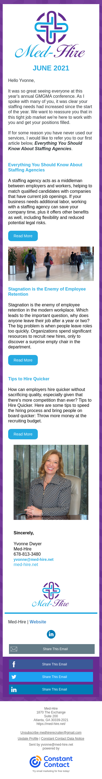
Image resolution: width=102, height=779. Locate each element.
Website (38, 622)
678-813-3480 (27, 554)
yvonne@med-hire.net (34, 559)
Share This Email (55, 649)
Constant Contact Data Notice (62, 739)
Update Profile (28, 739)
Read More (23, 236)
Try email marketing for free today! (51, 771)
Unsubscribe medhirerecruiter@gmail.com (50, 732)
